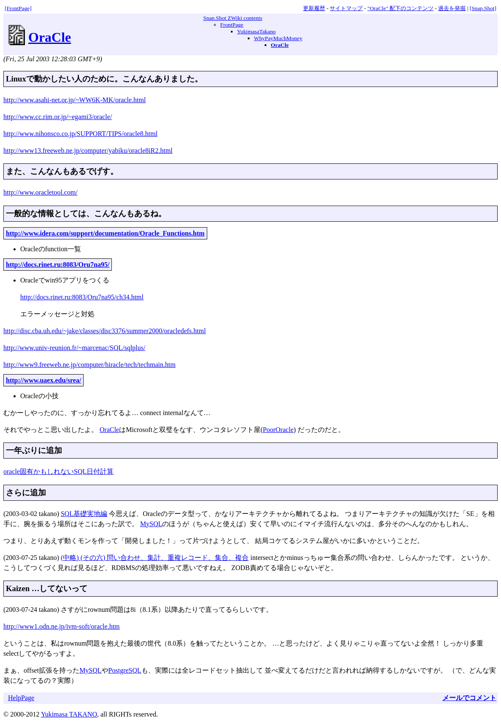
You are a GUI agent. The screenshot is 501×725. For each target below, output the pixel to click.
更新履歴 (314, 8)
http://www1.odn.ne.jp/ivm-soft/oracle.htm (61, 626)
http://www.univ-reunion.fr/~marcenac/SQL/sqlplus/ (74, 347)
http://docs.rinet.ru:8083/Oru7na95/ (57, 264)
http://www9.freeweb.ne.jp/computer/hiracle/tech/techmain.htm (89, 364)
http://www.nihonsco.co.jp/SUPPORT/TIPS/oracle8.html (80, 133)
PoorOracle (278, 429)
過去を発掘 (452, 8)
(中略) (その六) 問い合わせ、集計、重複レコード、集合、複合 (155, 557)
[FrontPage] (18, 8)
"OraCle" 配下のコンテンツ (401, 8)
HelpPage (21, 697)
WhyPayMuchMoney (278, 38)
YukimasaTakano (256, 31)
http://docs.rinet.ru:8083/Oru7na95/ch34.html (82, 297)
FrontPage (232, 25)
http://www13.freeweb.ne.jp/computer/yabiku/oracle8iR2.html (88, 150)
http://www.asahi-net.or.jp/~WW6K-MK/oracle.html (74, 99)
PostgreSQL (124, 670)
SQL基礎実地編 (84, 513)
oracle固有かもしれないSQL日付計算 (58, 471)
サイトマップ (346, 8)
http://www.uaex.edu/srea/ (43, 380)
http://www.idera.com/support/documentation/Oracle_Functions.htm (105, 233)
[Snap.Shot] (483, 8)
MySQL (151, 523)
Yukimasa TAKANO (69, 714)
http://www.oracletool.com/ (40, 192)
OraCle (49, 37)
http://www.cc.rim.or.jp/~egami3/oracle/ (57, 116)
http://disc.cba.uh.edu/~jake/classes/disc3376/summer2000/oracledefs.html (104, 330)
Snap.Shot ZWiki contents (233, 18)
